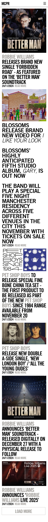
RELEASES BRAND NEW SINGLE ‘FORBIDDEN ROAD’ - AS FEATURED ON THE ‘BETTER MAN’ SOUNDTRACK (22, 69)
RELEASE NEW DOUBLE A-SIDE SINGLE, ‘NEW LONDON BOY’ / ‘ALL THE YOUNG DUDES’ (23, 358)
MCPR (5, 3)
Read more (20, 86)
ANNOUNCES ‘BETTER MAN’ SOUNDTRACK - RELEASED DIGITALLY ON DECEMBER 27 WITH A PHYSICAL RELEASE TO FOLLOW (23, 438)
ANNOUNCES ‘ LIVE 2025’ (20, 495)
